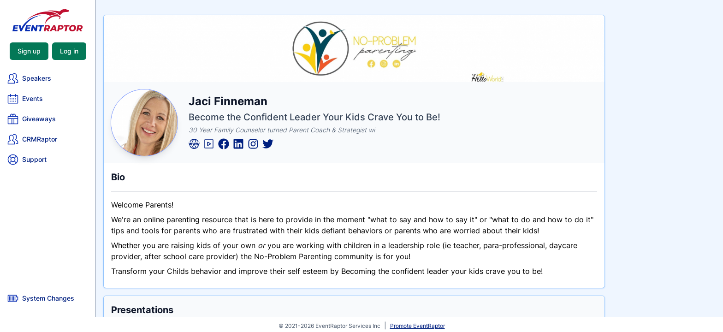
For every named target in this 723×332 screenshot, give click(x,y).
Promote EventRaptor (417, 325)
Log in (69, 51)
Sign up (29, 51)
